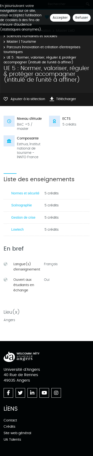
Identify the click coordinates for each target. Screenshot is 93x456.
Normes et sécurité (25, 193)
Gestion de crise (23, 217)
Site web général (17, 433)
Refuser (81, 17)
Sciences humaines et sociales (32, 36)
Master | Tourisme (21, 41)
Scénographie (21, 205)
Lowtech (17, 229)
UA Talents (12, 439)
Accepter (60, 17)
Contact (10, 420)
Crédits (9, 426)
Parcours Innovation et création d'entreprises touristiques (42, 49)
